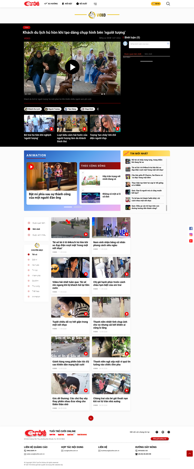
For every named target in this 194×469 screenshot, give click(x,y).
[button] (95, 4)
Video (26, 27)
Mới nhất (36, 229)
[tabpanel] (51, 183)
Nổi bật (67, 3)
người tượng (54, 109)
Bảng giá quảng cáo (159, 439)
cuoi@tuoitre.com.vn (69, 451)
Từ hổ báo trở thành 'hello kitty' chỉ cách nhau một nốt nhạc (146, 199)
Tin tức (35, 270)
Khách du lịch (34, 109)
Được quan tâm (39, 223)
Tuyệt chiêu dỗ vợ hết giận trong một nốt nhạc (70, 323)
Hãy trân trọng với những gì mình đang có (116, 177)
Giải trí (34, 260)
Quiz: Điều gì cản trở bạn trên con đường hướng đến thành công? (145, 207)
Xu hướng (51, 3)
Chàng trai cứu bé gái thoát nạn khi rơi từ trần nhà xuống (110, 400)
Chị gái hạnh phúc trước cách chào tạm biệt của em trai (109, 283)
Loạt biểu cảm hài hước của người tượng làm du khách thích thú (72, 138)
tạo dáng (72, 109)
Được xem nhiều (39, 235)
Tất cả (34, 254)
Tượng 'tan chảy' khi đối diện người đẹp (103, 136)
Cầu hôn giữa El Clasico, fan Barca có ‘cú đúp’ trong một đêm (147, 176)
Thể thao (35, 291)
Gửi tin (156, 3)
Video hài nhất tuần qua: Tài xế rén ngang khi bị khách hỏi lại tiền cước (70, 285)
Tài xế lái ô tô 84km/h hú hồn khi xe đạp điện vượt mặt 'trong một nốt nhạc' (147, 168)
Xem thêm (126, 57)
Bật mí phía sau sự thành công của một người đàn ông (50, 195)
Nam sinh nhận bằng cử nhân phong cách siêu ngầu (109, 244)
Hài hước (35, 265)
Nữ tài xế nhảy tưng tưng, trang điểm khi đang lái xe (147, 161)
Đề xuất (81, 3)
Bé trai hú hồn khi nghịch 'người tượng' (37, 136)
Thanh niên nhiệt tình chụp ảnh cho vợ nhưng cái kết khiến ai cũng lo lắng (110, 324)
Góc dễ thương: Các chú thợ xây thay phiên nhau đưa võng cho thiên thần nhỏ (70, 401)
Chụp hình (89, 109)
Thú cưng (36, 286)
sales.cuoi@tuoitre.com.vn (34, 454)
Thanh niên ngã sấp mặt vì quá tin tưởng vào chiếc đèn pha (111, 363)
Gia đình (35, 281)
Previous (23, 183)
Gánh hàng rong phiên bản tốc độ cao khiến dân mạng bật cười (70, 363)
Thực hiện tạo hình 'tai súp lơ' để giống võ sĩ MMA (147, 184)
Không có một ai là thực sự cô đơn (116, 195)
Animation (36, 297)
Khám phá (36, 275)
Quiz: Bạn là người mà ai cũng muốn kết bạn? (147, 191)
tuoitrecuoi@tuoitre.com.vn (108, 451)
